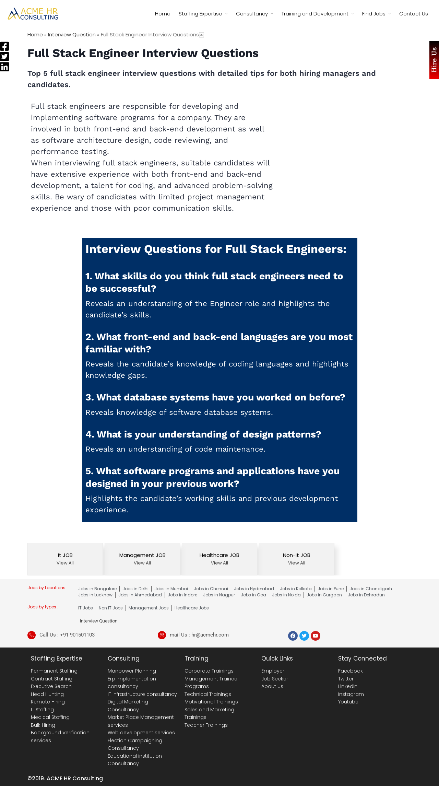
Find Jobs (373, 13)
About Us (272, 686)
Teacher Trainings (206, 725)
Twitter (346, 678)
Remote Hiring (48, 701)
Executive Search (51, 686)
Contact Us (413, 13)
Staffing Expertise (200, 13)
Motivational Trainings (211, 701)
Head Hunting (47, 694)
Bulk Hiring (43, 725)
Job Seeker (274, 678)
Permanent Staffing (54, 670)
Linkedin (347, 686)
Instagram (351, 694)
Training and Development (315, 13)
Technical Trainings (208, 694)
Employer (272, 670)
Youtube (348, 701)
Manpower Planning (132, 670)
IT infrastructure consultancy (142, 694)
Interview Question (72, 34)
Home (162, 13)
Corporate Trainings (209, 670)
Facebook (350, 670)
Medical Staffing (50, 717)
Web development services (141, 732)
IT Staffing (42, 709)
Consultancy (252, 13)
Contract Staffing (51, 678)
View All (65, 563)
